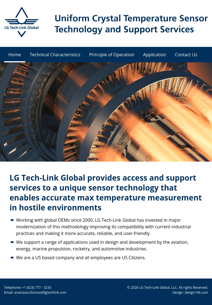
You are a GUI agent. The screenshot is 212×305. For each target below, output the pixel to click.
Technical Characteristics (55, 55)
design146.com (196, 292)
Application (154, 55)
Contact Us (186, 55)
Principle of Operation (111, 55)
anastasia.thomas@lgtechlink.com (40, 292)
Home (15, 55)
